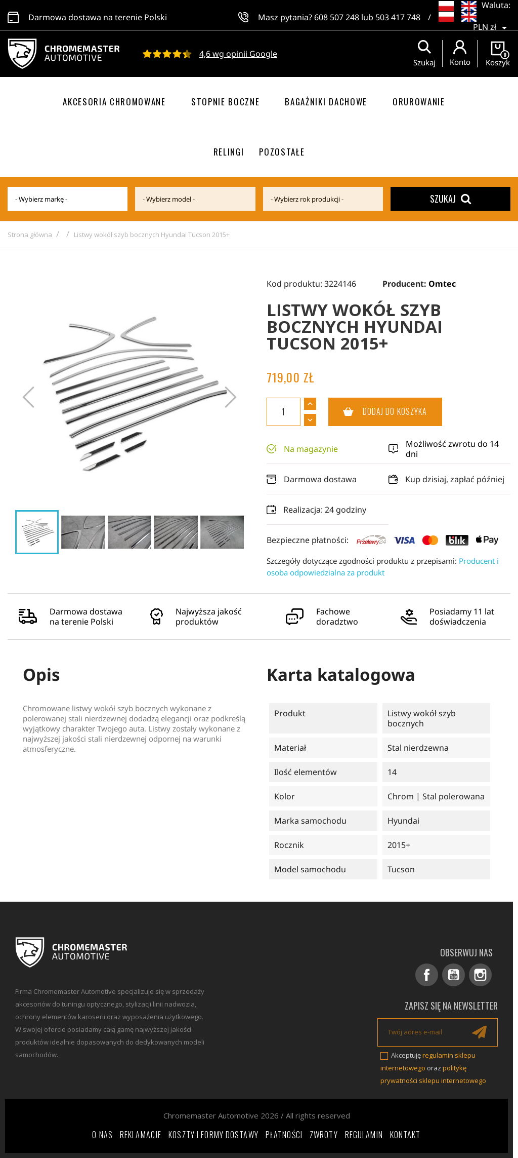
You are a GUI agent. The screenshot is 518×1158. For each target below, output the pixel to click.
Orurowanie (419, 101)
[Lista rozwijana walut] (491, 20)
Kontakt (405, 1135)
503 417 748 (397, 15)
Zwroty (324, 1135)
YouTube (453, 975)
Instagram (480, 975)
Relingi (228, 151)
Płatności (284, 1135)
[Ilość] (283, 412)
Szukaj (450, 198)
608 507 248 (336, 15)
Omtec (442, 283)
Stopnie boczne (225, 101)
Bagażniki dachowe (326, 101)
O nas (102, 1135)
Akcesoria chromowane (114, 101)
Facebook (426, 975)
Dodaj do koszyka (377, 411)
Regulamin (364, 1135)
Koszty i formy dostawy (213, 1135)
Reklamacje (140, 1135)
